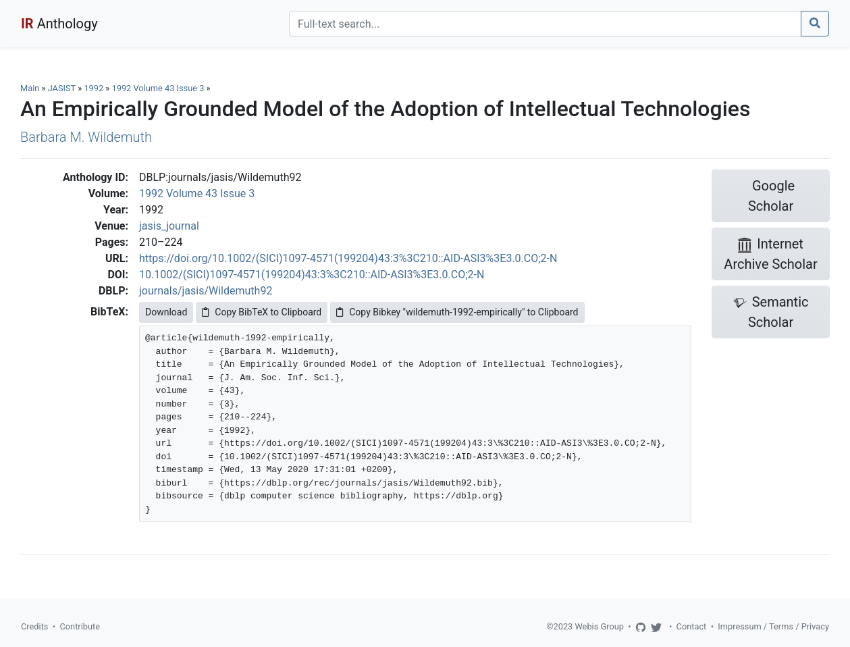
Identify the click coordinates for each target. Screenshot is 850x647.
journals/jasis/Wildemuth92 (205, 290)
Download (166, 312)
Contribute (79, 626)
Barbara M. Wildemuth (86, 137)
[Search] (545, 23)
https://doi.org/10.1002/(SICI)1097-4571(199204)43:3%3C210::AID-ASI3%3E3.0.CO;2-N (348, 258)
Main (29, 88)
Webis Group (599, 626)
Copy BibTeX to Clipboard (261, 312)
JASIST (62, 88)
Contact (691, 626)
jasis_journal (169, 225)
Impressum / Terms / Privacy (773, 626)
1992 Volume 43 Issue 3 (159, 88)
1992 (93, 88)
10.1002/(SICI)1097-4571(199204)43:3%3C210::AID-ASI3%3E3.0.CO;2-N (311, 274)
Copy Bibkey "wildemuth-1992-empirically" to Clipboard (457, 312)
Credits (34, 626)
